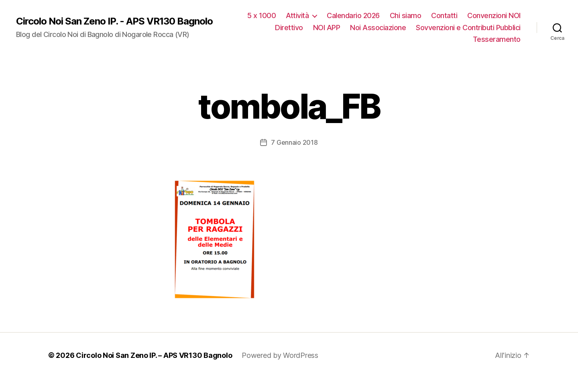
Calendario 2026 (353, 15)
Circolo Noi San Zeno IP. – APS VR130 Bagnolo (154, 355)
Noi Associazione (378, 27)
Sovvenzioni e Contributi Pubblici (468, 27)
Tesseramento (497, 39)
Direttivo (289, 27)
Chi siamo (405, 15)
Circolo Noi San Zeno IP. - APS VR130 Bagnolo (114, 21)
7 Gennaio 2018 (294, 142)
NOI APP (326, 27)
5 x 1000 (261, 15)
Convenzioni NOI (494, 15)
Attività (297, 15)
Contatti (444, 15)
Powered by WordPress (280, 355)
